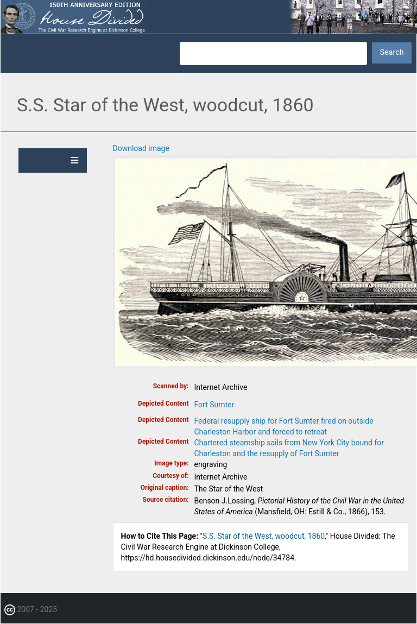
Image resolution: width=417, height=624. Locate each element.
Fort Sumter (214, 404)
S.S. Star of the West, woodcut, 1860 (264, 536)
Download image (141, 148)
